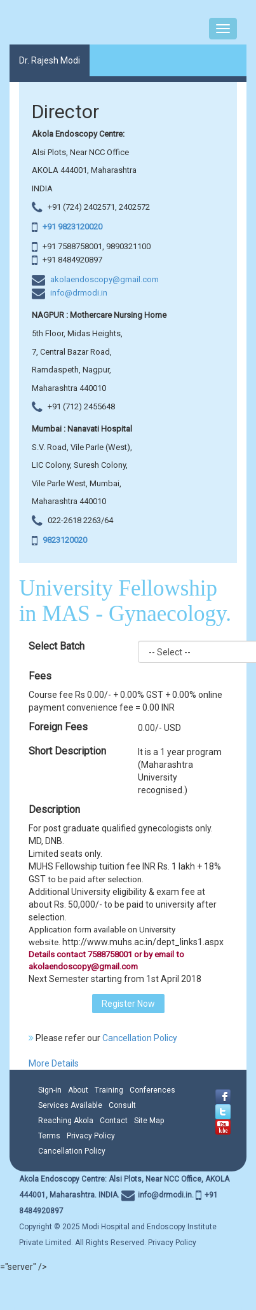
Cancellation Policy (139, 1038)
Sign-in (50, 1090)
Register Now (128, 1004)
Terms (49, 1135)
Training (109, 1090)
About (78, 1090)
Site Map (149, 1120)
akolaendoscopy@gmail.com (104, 279)
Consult (122, 1105)
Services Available (70, 1105)
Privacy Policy (91, 1135)
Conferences (152, 1090)
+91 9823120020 (71, 226)
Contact (114, 1120)
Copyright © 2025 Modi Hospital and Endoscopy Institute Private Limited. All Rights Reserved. (124, 1211)
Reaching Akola (65, 1120)
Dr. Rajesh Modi (49, 60)
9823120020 (64, 540)
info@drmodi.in (78, 292)
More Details (54, 1063)
